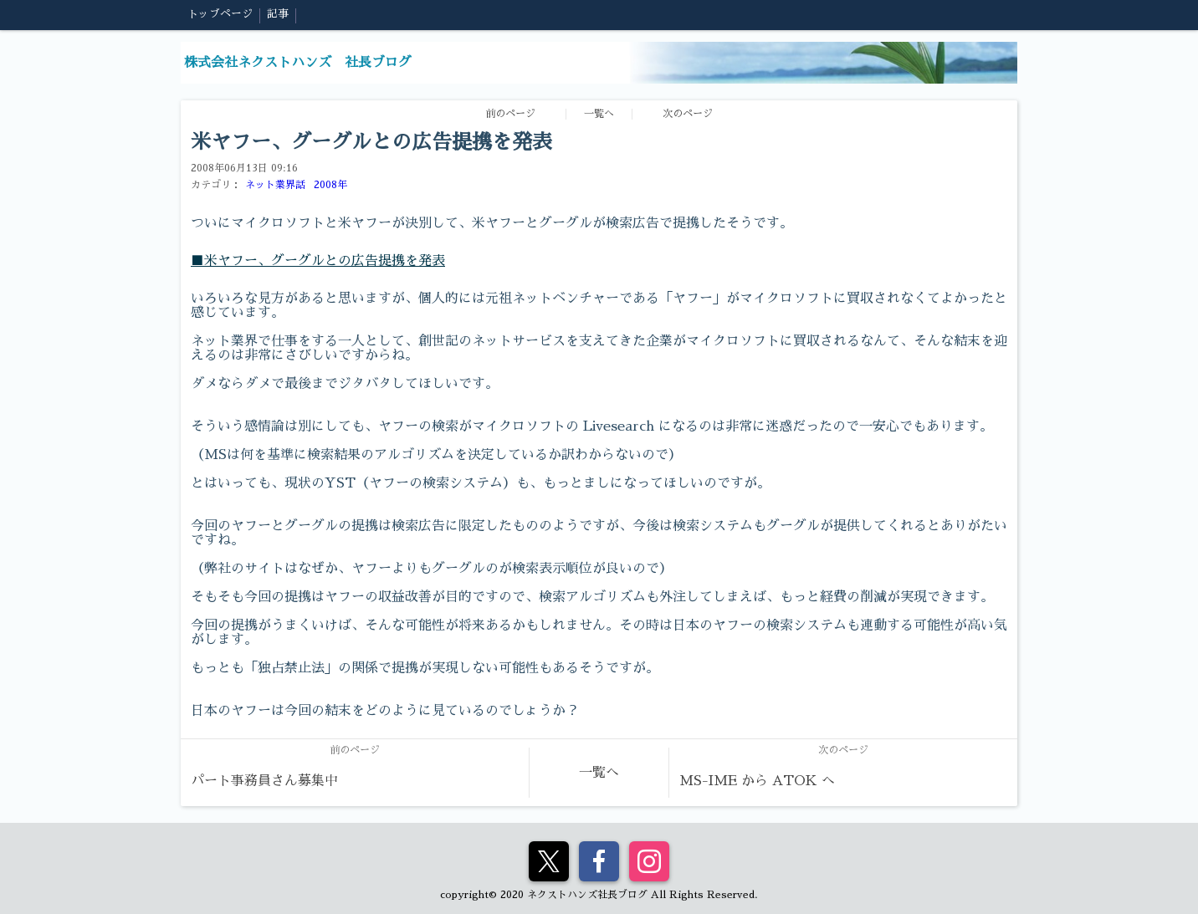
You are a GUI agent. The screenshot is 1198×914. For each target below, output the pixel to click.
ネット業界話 (275, 185)
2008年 (330, 185)
